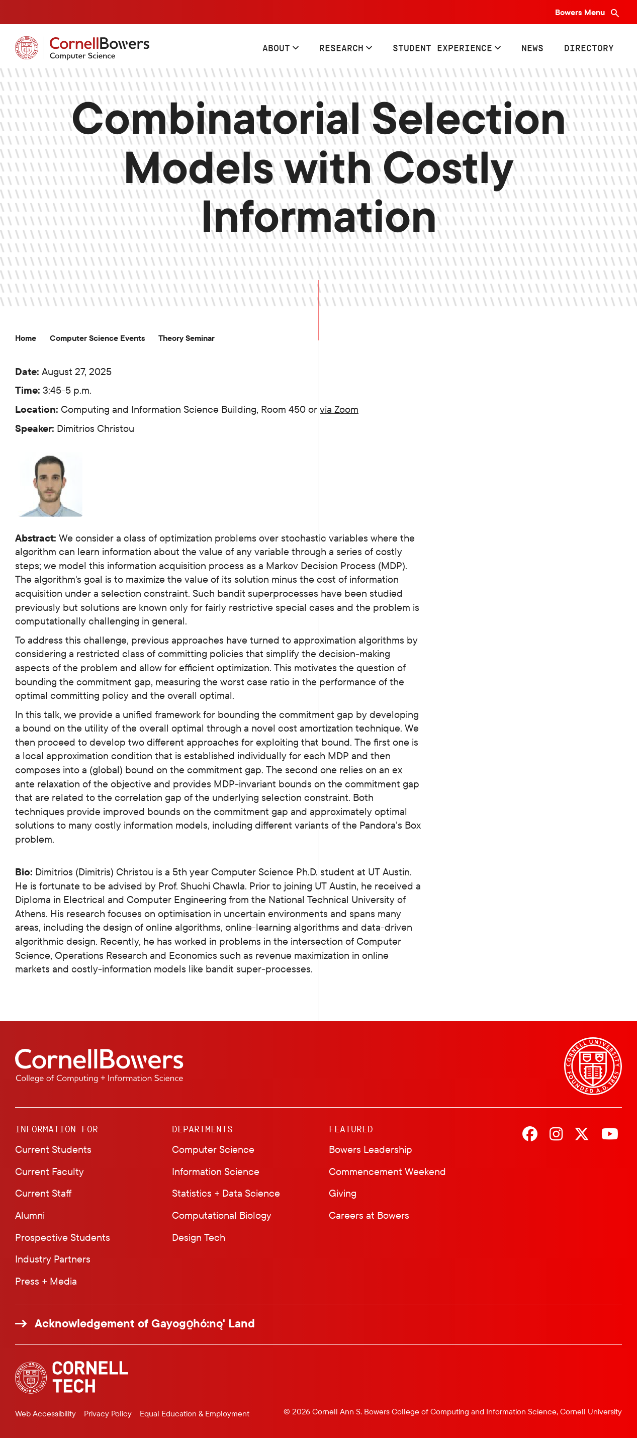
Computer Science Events (97, 338)
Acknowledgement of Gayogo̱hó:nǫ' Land (145, 1323)
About (276, 48)
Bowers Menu (581, 12)
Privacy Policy (108, 1413)
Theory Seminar (186, 338)
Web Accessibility (45, 1413)
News (532, 48)
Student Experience (442, 48)
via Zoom (339, 409)
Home (25, 338)
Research (341, 48)
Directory (589, 48)
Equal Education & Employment (194, 1413)
